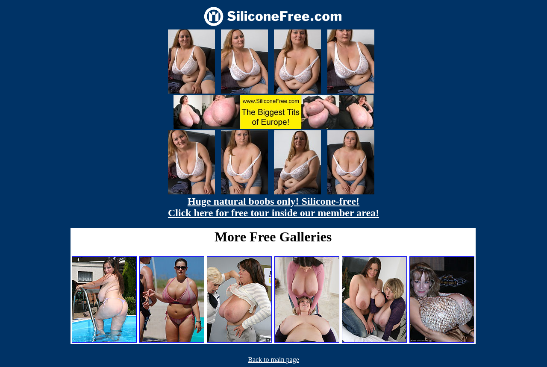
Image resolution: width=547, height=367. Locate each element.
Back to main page (273, 359)
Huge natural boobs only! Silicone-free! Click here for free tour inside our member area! (273, 207)
